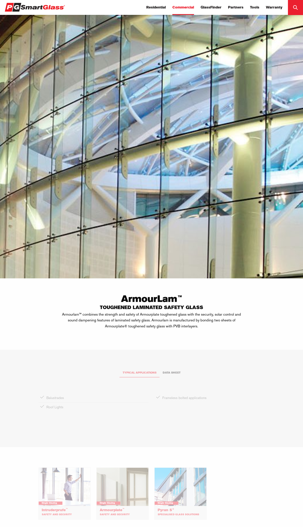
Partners (235, 7)
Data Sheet (171, 373)
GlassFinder (211, 7)
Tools (254, 7)
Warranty (274, 7)
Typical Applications (140, 373)
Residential (156, 7)
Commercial (183, 7)
